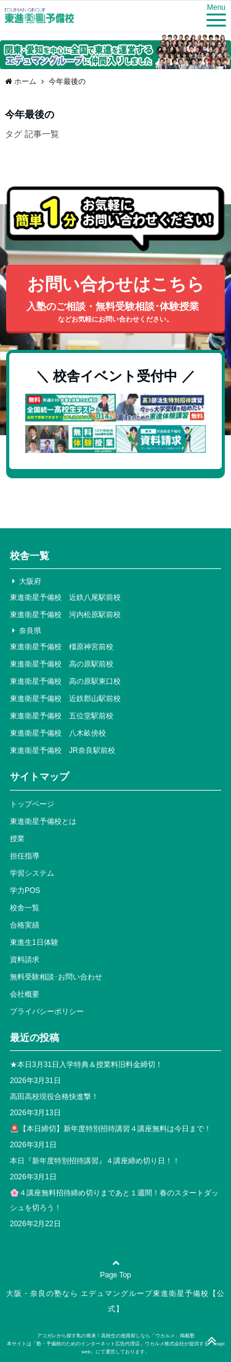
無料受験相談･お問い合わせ (56, 977)
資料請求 (24, 959)
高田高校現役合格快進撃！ (54, 1096)
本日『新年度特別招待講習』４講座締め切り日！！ (95, 1160)
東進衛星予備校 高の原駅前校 (61, 664)
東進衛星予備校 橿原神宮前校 (61, 646)
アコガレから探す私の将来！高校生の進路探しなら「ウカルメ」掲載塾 (116, 1336)
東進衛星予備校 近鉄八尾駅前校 (65, 597)
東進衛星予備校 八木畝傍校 (58, 733)
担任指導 (24, 856)
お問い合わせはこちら (115, 300)
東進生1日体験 (34, 942)
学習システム (32, 873)
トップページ (32, 804)
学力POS (25, 890)
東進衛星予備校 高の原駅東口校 (65, 681)
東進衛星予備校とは (43, 821)
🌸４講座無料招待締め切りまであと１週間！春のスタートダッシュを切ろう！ (114, 1200)
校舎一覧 (24, 907)
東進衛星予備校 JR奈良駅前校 (62, 750)
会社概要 (24, 994)
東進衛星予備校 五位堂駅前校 (61, 716)
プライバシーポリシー (47, 1011)
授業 (17, 838)
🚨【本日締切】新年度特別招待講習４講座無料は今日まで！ (110, 1128)
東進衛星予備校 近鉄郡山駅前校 (65, 698)
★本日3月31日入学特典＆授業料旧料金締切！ (86, 1064)
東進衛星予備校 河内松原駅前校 (65, 614)
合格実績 (24, 925)
